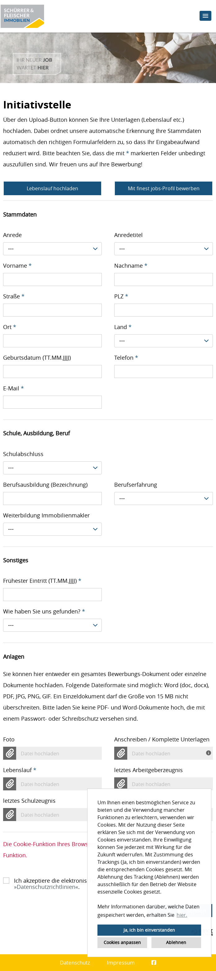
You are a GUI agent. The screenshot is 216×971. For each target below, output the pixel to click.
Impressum (121, 962)
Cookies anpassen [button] (122, 942)
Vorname (17, 265)
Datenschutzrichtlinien (46, 886)
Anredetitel (128, 235)
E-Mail (13, 388)
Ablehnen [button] (176, 942)
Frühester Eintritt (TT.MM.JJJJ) (42, 580)
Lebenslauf (19, 770)
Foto (9, 739)
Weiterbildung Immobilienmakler (46, 515)
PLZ (121, 296)
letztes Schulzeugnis (29, 800)
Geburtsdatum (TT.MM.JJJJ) (37, 357)
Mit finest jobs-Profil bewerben (164, 188)
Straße (14, 296)
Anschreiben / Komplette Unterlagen (161, 739)
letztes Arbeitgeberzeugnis (148, 770)
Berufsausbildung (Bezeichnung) (45, 484)
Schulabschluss (23, 454)
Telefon (126, 357)
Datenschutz (75, 962)
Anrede (12, 235)
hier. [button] (182, 915)
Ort (9, 327)
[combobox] (52, 248)
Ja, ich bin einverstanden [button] (149, 930)
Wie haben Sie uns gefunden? (44, 611)
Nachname (130, 265)
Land (123, 327)
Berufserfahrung (135, 484)
